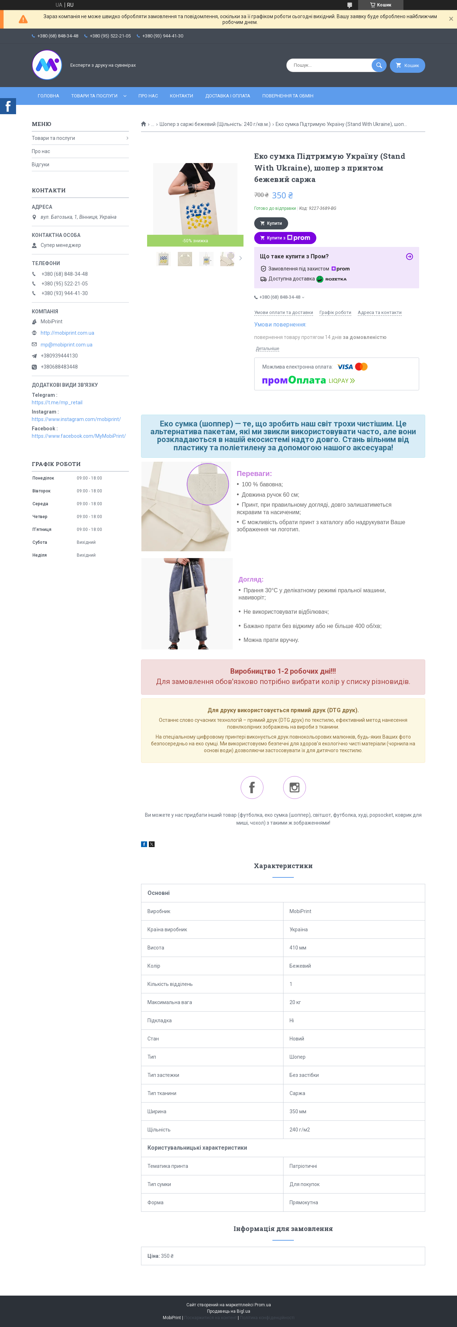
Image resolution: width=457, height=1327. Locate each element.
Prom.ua (263, 1304)
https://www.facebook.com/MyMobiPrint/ (79, 436)
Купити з (288, 238)
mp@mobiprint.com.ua (66, 345)
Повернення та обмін (287, 95)
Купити (274, 223)
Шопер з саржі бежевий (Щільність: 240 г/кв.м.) (215, 124)
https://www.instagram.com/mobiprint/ (76, 419)
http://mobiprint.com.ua (67, 333)
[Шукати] (379, 65)
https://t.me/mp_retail (57, 402)
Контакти (181, 95)
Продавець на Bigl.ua (228, 1311)
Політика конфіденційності (267, 1317)
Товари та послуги (94, 95)
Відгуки (40, 164)
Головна (48, 95)
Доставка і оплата (227, 95)
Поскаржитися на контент (210, 1317)
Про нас (148, 95)
